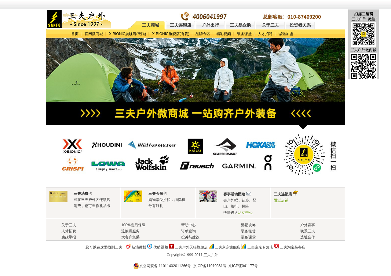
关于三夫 (270, 25)
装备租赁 (248, 231)
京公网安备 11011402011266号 (163, 266)
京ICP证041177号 (243, 266)
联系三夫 (307, 231)
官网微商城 (94, 34)
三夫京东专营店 (260, 247)
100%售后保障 (133, 225)
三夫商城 (150, 25)
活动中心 (245, 212)
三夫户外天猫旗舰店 (191, 247)
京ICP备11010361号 (209, 266)
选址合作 (307, 237)
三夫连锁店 (180, 25)
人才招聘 (265, 34)
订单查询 (188, 231)
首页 (75, 34)
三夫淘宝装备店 (292, 247)
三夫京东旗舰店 (227, 247)
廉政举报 (68, 237)
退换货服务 (130, 231)
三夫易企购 (240, 25)
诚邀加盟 (286, 34)
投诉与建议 (190, 237)
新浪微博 (139, 247)
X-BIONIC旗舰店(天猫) (127, 34)
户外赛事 (307, 225)
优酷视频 (160, 247)
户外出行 (210, 25)
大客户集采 (130, 237)
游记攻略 (248, 225)
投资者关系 (300, 25)
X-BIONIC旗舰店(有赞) (170, 34)
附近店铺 (281, 200)
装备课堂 (244, 34)
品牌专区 (203, 34)
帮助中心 (188, 225)
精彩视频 (223, 34)
